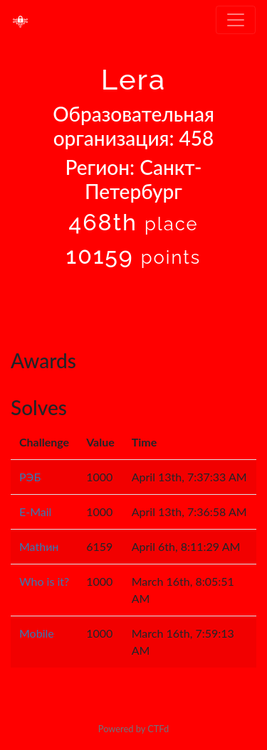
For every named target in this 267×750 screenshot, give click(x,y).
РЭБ (30, 476)
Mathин (38, 546)
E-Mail (35, 511)
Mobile (36, 633)
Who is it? (44, 581)
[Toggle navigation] (236, 20)
